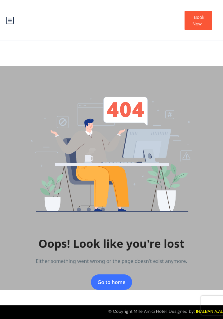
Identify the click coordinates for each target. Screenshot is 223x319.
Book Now (198, 20)
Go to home (112, 282)
